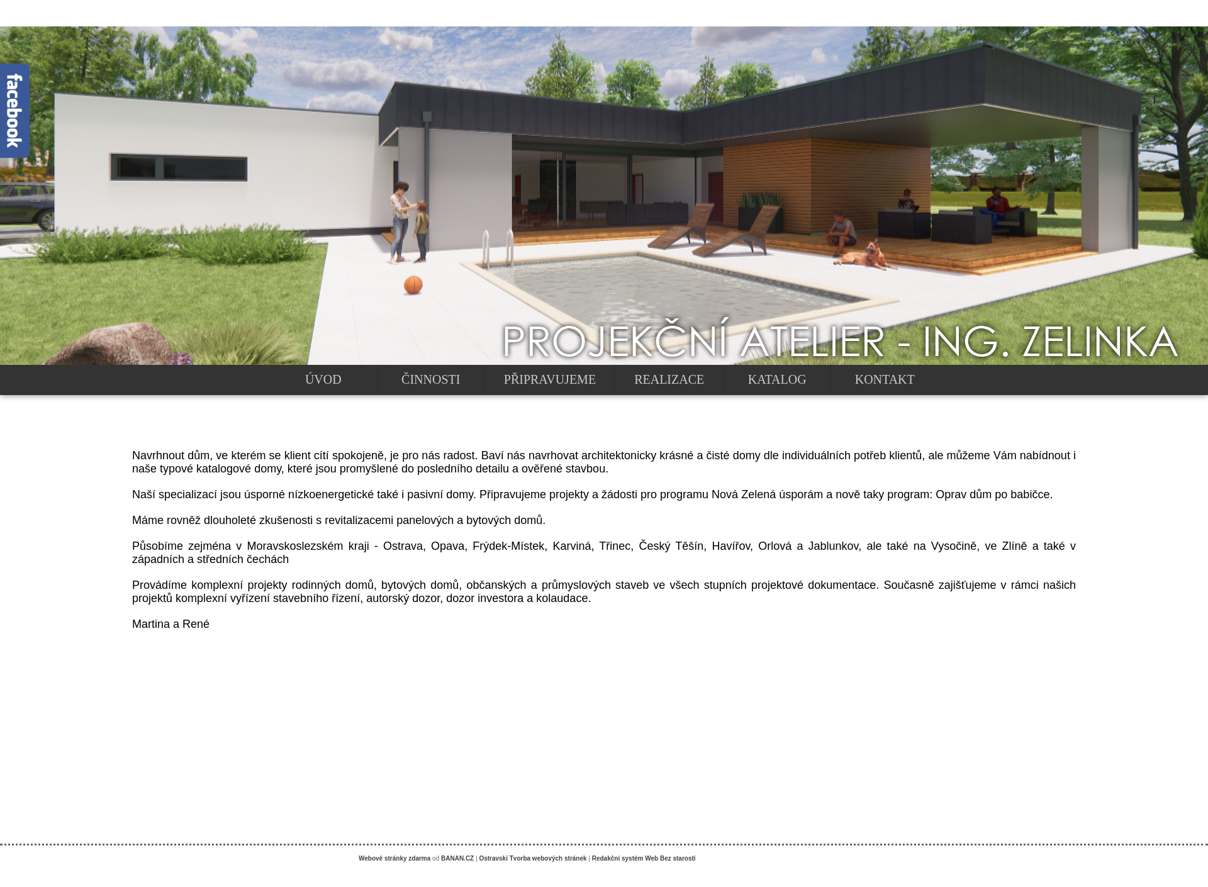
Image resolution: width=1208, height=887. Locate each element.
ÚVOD (323, 379)
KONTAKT (885, 379)
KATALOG (777, 379)
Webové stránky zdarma (394, 858)
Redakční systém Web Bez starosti (644, 858)
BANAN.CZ (457, 858)
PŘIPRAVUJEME (550, 379)
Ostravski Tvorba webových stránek (532, 858)
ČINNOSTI (430, 379)
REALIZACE (669, 379)
